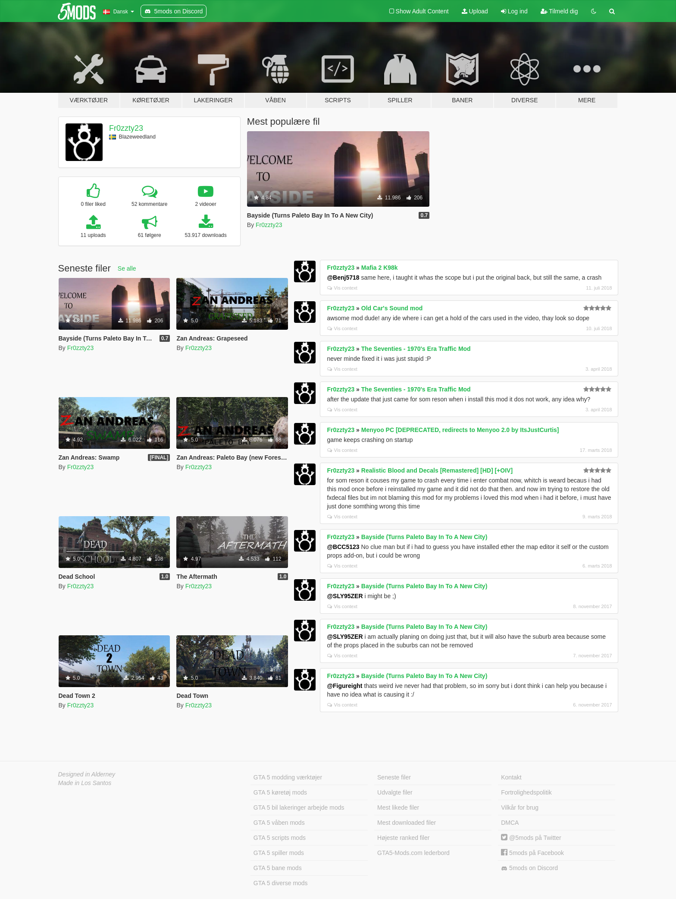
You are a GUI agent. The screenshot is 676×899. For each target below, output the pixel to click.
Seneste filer (394, 777)
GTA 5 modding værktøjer (288, 777)
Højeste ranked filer (403, 837)
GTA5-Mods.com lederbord (413, 852)
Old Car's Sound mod (392, 308)
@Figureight (344, 685)
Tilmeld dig (559, 11)
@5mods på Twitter (531, 838)
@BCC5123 (343, 546)
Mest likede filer (398, 807)
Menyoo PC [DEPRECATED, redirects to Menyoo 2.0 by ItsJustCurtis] (460, 429)
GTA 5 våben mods (279, 822)
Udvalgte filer (395, 792)
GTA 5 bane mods (278, 867)
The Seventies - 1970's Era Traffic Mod (416, 348)
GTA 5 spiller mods (279, 852)
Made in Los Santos (85, 782)
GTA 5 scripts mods (280, 837)
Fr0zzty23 (126, 128)
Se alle (127, 268)
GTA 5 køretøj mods (280, 792)
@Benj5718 (343, 277)
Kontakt (511, 777)
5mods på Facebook (532, 853)
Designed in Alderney (87, 774)
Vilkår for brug (519, 807)
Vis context (342, 287)
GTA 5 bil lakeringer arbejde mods (299, 807)
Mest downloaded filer (406, 822)
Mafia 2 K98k (379, 267)
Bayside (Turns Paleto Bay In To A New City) (424, 536)
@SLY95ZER (345, 596)
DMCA (510, 822)
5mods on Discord (529, 868)
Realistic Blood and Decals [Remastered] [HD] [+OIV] (437, 470)
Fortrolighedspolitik (526, 792)
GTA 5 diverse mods (281, 883)
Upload (475, 11)
